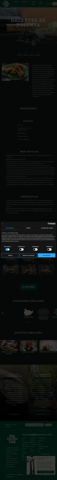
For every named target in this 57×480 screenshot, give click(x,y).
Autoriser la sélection (28, 255)
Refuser (10, 255)
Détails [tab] (28, 228)
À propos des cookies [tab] (47, 228)
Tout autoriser (46, 255)
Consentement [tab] (10, 228)
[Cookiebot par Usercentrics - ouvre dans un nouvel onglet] (48, 224)
